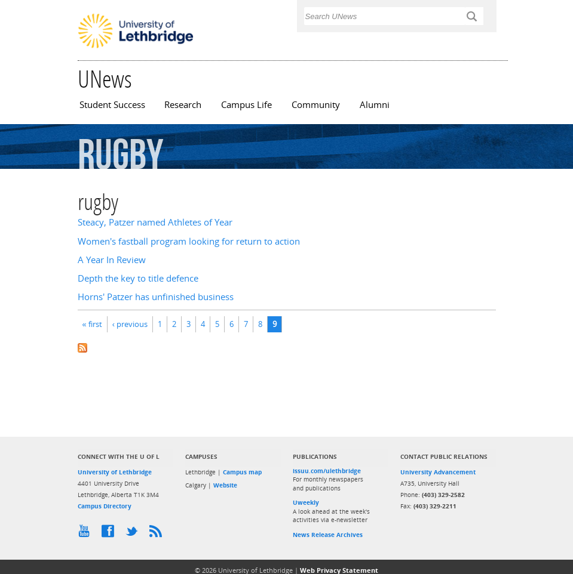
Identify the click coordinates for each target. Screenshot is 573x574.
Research (182, 104)
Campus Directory (104, 506)
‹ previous (130, 324)
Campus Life (246, 104)
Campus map (242, 472)
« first (92, 324)
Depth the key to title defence (138, 278)
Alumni (375, 104)
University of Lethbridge (115, 472)
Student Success (112, 104)
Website (225, 485)
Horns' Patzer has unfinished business (156, 297)
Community (316, 104)
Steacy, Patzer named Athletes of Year (155, 222)
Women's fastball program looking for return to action (189, 241)
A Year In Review (112, 260)
